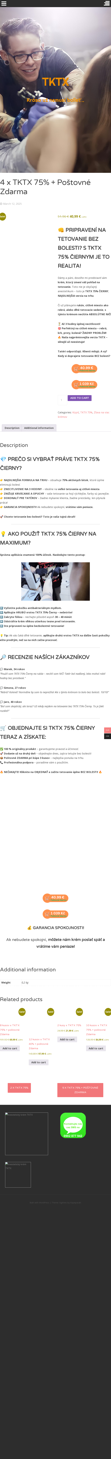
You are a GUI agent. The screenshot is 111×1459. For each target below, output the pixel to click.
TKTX (55, 82)
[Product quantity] (62, 400)
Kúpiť (75, 412)
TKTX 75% (86, 412)
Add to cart (79, 398)
